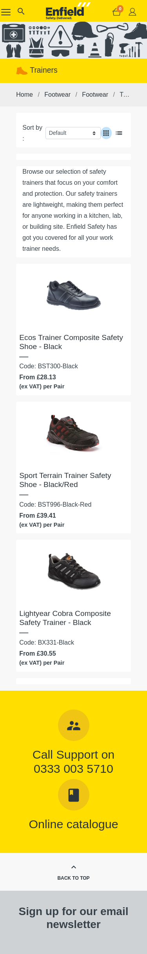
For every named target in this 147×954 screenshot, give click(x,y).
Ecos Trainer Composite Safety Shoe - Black (71, 342)
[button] (21, 13)
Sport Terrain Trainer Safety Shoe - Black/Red (65, 480)
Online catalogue (73, 824)
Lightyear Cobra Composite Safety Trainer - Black (65, 618)
